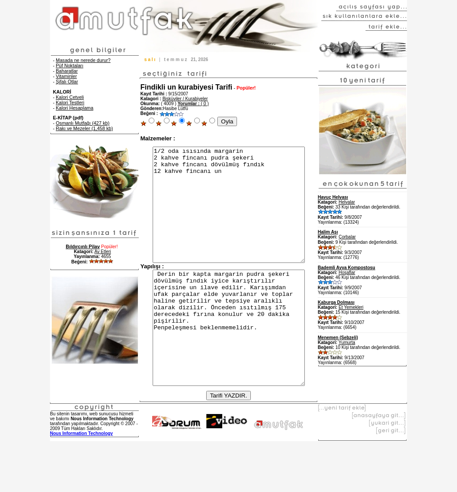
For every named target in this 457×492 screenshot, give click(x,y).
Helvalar (347, 202)
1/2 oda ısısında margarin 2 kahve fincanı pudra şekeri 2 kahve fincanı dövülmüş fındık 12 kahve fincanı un (229, 216)
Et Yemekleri (351, 307)
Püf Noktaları (69, 65)
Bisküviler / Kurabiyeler (185, 98)
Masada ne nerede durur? (83, 60)
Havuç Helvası (333, 197)
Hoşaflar (347, 272)
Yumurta (347, 342)
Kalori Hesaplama (74, 108)
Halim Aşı (328, 232)
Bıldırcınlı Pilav (83, 246)
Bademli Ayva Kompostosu (346, 267)
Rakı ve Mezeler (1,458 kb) (84, 128)
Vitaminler (66, 76)
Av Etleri (103, 251)
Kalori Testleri (70, 102)
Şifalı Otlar (67, 81)
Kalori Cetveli (70, 97)
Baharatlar (67, 71)
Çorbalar (347, 236)
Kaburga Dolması (336, 302)
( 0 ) (193, 103)
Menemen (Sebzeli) (338, 337)
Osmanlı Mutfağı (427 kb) (82, 123)
